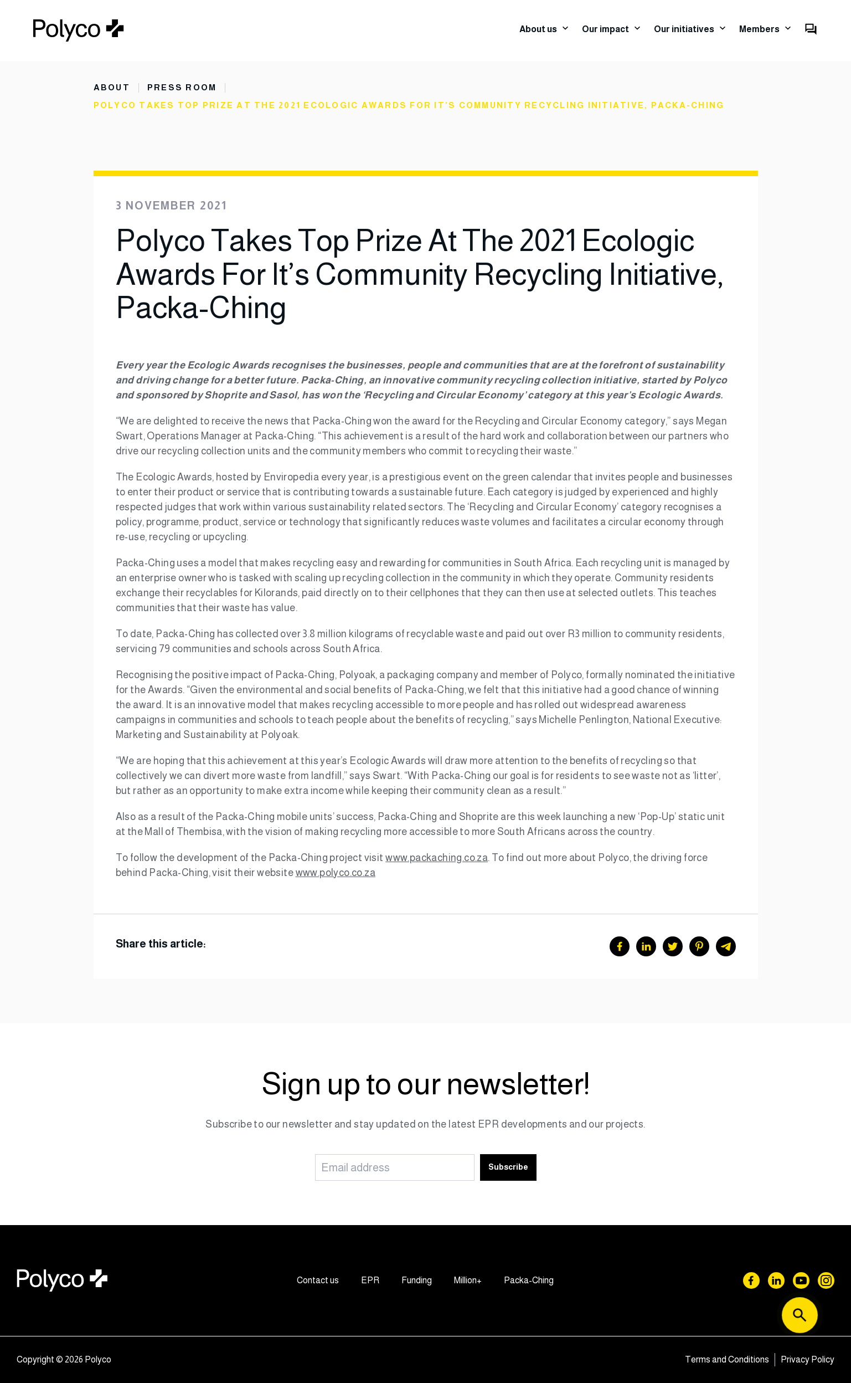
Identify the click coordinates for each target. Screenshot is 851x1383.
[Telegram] (726, 946)
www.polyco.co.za (335, 872)
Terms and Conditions (727, 1359)
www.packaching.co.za (436, 857)
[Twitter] (673, 946)
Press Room (182, 87)
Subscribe (508, 1166)
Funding (416, 1280)
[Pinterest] (699, 946)
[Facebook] (620, 946)
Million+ (468, 1280)
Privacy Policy (807, 1359)
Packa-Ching (529, 1280)
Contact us (318, 1280)
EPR (370, 1280)
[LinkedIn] (646, 946)
